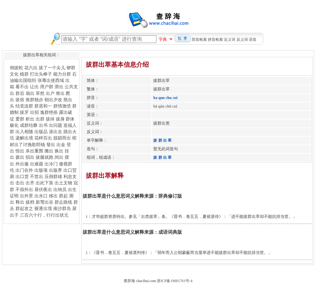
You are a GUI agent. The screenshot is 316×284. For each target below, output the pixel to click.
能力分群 (62, 74)
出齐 (30, 182)
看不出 (22, 86)
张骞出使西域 (51, 80)
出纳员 (60, 189)
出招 (34, 112)
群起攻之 (24, 208)
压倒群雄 (53, 176)
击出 (19, 182)
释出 (19, 202)
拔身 (60, 118)
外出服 (22, 163)
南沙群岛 (62, 208)
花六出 (31, 67)
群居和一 (43, 105)
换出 (59, 150)
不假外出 (24, 189)
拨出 (19, 157)
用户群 (46, 86)
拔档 (30, 202)
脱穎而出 (62, 137)
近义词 (229, 39)
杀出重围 (34, 150)
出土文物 (63, 182)
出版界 (55, 170)
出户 (50, 93)
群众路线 (63, 202)
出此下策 (44, 182)
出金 (60, 144)
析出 (30, 118)
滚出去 (55, 131)
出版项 (41, 170)
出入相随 (24, 131)
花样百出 (43, 137)
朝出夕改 (53, 99)
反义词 (242, 39)
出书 (43, 125)
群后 (19, 93)
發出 (50, 144)
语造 (252, 39)
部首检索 (199, 39)
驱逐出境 (43, 208)
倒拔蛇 (16, 67)
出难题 (36, 163)
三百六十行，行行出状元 (44, 215)
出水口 (41, 195)
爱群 (19, 118)
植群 (24, 74)
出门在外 (24, 170)
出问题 (55, 125)
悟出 (19, 150)
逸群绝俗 (49, 112)
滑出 (59, 86)
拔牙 (24, 112)
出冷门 (51, 163)
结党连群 (24, 105)
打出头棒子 (41, 74)
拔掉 (50, 118)
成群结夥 (29, 125)
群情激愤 (62, 105)
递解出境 (24, 137)
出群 (40, 118)
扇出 (30, 93)
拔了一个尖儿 (52, 67)
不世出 (36, 176)
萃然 (40, 93)
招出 (30, 157)
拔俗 (19, 99)
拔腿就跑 (44, 157)
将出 (60, 93)
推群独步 (34, 99)
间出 (59, 157)
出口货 (22, 176)
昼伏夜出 (43, 189)
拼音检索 (215, 39)
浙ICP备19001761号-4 (174, 281)
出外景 (26, 195)
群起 (63, 195)
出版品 (41, 131)
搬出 (48, 150)
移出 (53, 195)
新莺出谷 (44, 202)
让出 (34, 86)
